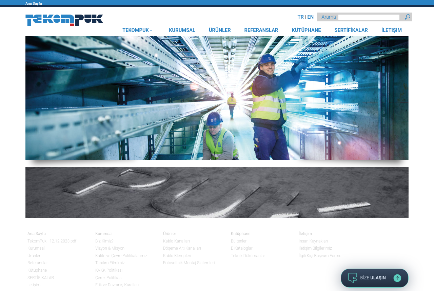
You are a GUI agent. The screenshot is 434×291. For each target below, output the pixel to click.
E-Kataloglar (242, 248)
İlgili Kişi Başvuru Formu (320, 255)
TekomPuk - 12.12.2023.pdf (51, 241)
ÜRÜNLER (220, 30)
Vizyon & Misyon (109, 248)
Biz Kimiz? (104, 241)
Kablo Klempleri (177, 255)
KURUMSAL (182, 30)
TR (301, 17)
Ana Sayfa (33, 3)
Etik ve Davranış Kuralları (117, 285)
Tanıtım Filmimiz (110, 262)
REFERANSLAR (261, 30)
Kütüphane (37, 270)
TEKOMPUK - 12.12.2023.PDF (137, 31)
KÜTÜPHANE (306, 30)
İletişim (33, 285)
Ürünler (33, 255)
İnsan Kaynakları (313, 241)
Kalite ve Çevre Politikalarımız (121, 255)
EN (310, 17)
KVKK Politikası (108, 270)
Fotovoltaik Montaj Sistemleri (189, 262)
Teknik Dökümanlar (248, 255)
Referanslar (37, 262)
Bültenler (238, 241)
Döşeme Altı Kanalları (182, 248)
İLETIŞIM (391, 30)
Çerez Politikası (108, 277)
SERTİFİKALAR (351, 30)
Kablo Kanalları (176, 241)
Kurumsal (36, 248)
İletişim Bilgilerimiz (315, 248)
